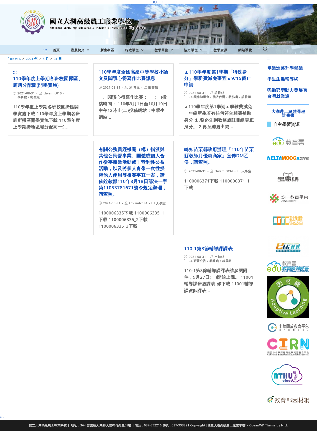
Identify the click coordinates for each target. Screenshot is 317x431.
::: (163, 2)
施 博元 (134, 87)
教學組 (227, 261)
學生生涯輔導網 (282, 79)
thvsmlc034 (138, 203)
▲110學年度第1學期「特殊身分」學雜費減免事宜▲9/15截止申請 (217, 78)
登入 (155, 2)
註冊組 (219, 93)
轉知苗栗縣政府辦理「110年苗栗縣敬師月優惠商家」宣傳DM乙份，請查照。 (219, 155)
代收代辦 (219, 97)
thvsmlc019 (52, 93)
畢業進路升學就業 (285, 68)
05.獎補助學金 (199, 97)
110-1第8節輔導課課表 (208, 248)
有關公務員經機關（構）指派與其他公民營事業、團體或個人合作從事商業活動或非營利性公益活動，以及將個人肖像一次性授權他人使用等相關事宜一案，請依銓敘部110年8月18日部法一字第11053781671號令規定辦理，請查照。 (133, 171)
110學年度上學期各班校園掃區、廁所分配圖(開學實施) (48, 81)
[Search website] (266, 49)
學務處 (22, 97)
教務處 (233, 97)
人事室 (161, 203)
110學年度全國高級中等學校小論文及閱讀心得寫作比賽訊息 (133, 75)
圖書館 (153, 87)
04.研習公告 (197, 261)
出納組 (219, 257)
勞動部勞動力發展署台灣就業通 (287, 93)
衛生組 (35, 97)
